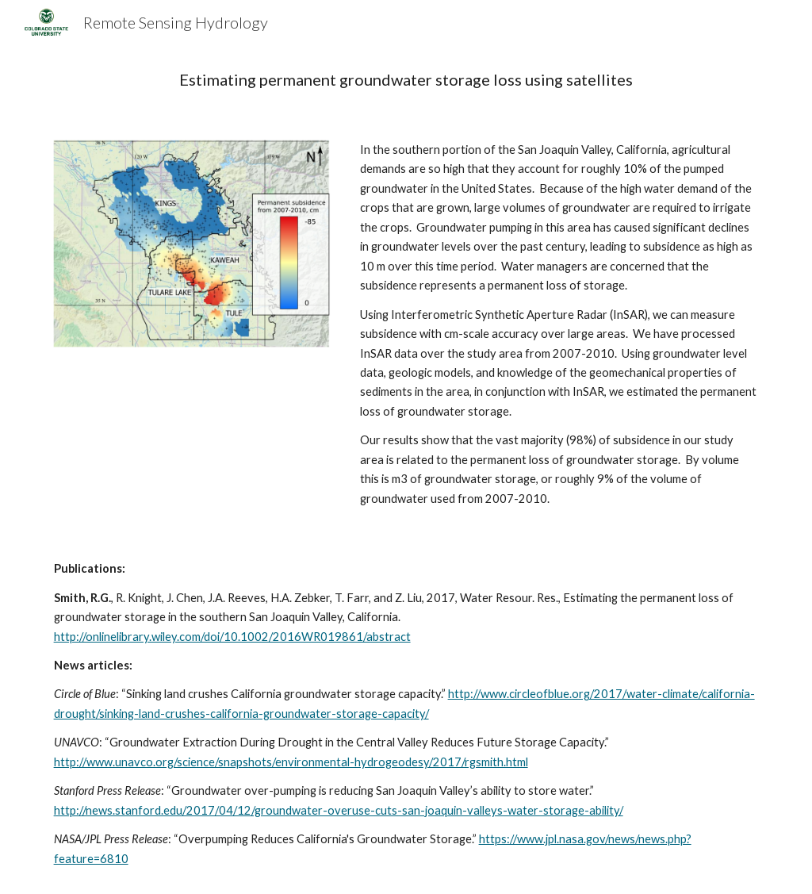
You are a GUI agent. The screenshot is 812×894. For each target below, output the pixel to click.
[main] (406, 79)
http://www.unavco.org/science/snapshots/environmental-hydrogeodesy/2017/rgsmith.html (291, 762)
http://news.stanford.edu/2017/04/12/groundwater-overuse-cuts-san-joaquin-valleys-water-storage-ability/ (338, 810)
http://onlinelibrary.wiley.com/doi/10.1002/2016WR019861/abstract (232, 636)
